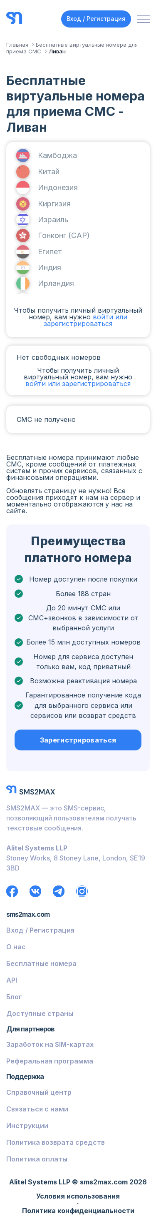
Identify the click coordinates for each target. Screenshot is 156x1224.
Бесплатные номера (41, 963)
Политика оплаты (36, 1159)
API (11, 980)
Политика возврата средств (55, 1142)
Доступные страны (39, 1013)
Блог (14, 997)
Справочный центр (39, 1092)
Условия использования (78, 1196)
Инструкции (27, 1125)
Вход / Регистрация (96, 18)
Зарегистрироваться (78, 740)
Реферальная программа (49, 1061)
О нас (16, 947)
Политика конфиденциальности (78, 1211)
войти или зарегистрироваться (85, 320)
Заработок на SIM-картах (50, 1044)
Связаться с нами (37, 1109)
